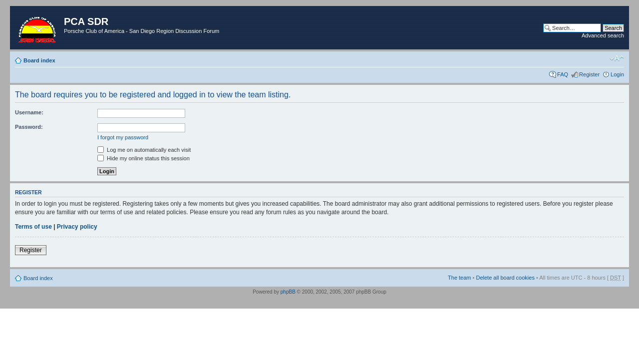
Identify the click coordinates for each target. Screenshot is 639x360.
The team (459, 278)
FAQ (562, 74)
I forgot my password (122, 137)
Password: (29, 127)
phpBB (288, 292)
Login (617, 74)
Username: (29, 112)
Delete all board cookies (505, 278)
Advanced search (603, 35)
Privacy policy (77, 226)
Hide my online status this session (143, 158)
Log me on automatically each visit (144, 150)
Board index (39, 60)
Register (589, 74)
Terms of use (33, 226)
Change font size (617, 58)
